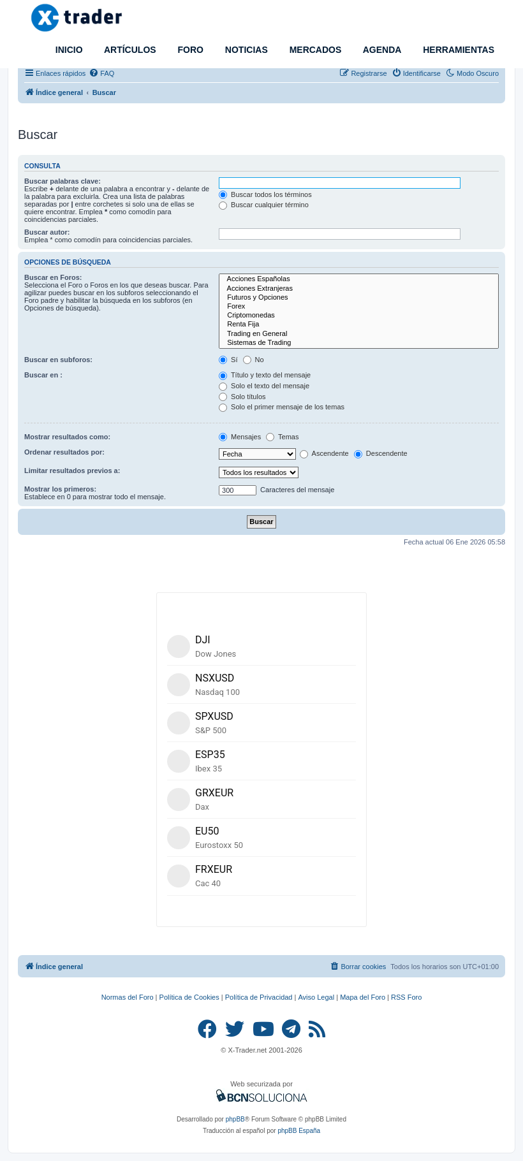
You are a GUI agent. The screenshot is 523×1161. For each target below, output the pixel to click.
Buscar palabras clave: (62, 181)
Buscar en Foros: (53, 277)
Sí (228, 359)
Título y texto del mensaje (265, 375)
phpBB (235, 1119)
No (253, 359)
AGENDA (380, 50)
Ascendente (324, 453)
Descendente (381, 453)
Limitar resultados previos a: (72, 470)
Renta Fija (358, 324)
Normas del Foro (127, 997)
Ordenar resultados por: (64, 452)
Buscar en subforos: (58, 359)
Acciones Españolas (358, 279)
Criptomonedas (358, 315)
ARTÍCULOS (129, 50)
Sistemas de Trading (358, 343)
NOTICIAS (245, 50)
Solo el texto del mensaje (264, 386)
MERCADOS (314, 50)
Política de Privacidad (259, 997)
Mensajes (240, 437)
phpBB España (298, 1130)
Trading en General (358, 334)
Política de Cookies (189, 997)
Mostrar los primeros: (60, 489)
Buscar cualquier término (264, 204)
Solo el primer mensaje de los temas (281, 407)
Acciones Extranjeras (358, 288)
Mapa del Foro (362, 997)
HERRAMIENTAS (457, 50)
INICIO (68, 50)
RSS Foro (406, 997)
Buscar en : (43, 375)
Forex (358, 306)
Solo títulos (242, 396)
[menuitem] (101, 73)
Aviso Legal (316, 997)
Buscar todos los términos (265, 194)
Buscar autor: (47, 232)
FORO (189, 50)
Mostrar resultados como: (67, 437)
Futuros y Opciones (358, 297)
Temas (282, 437)
